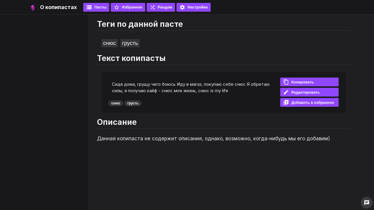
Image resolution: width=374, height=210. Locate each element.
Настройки (193, 7)
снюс (109, 43)
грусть (130, 43)
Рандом (161, 7)
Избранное (128, 7)
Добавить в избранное (308, 102)
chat (367, 203)
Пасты (96, 7)
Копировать (298, 82)
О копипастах (58, 7)
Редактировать (301, 92)
